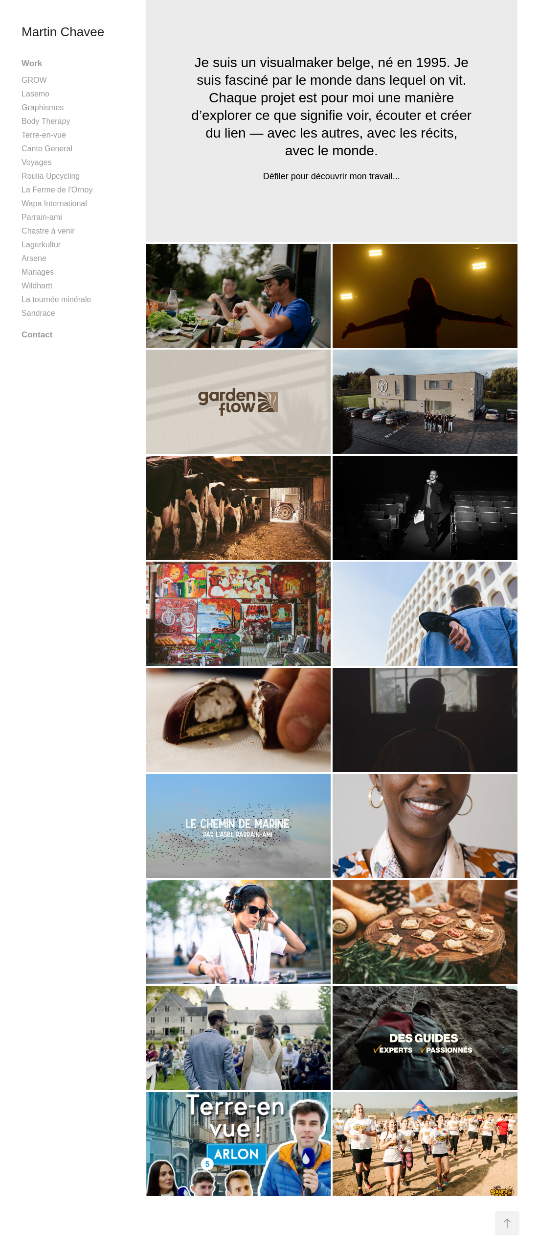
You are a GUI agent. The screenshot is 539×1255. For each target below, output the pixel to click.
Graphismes (43, 107)
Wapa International (54, 203)
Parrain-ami (42, 217)
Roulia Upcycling (51, 176)
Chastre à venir (48, 231)
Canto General (47, 148)
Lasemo (35, 94)
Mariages (38, 272)
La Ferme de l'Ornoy (57, 190)
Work (32, 63)
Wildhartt (37, 286)
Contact (37, 334)
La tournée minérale (56, 299)
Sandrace (38, 313)
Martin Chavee (63, 31)
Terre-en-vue (44, 135)
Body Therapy (46, 121)
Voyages (36, 162)
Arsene (34, 258)
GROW (34, 80)
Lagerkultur (41, 244)
